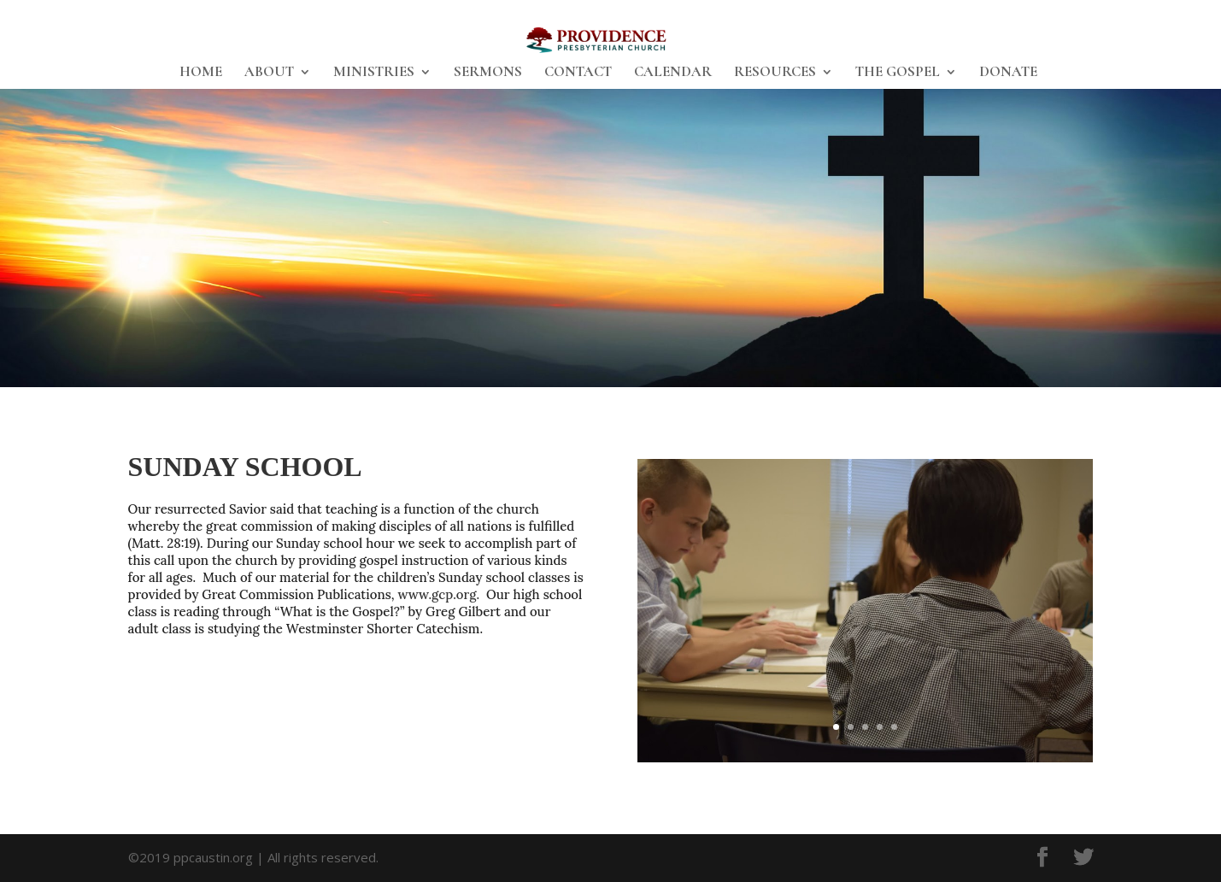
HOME (200, 73)
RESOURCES (775, 73)
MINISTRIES (373, 73)
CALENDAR (673, 73)
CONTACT (578, 73)
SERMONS (488, 73)
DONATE (1008, 73)
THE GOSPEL (897, 73)
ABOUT (269, 73)
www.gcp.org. (438, 594)
